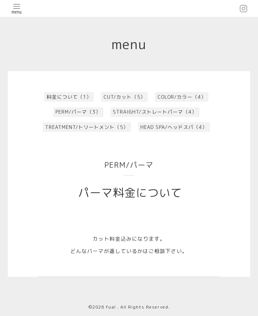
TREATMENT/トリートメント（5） (86, 127)
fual (111, 307)
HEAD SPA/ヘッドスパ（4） (173, 127)
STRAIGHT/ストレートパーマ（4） (155, 111)
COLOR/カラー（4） (181, 97)
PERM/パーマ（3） (78, 111)
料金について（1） (69, 97)
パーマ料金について (130, 192)
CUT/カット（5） (124, 97)
